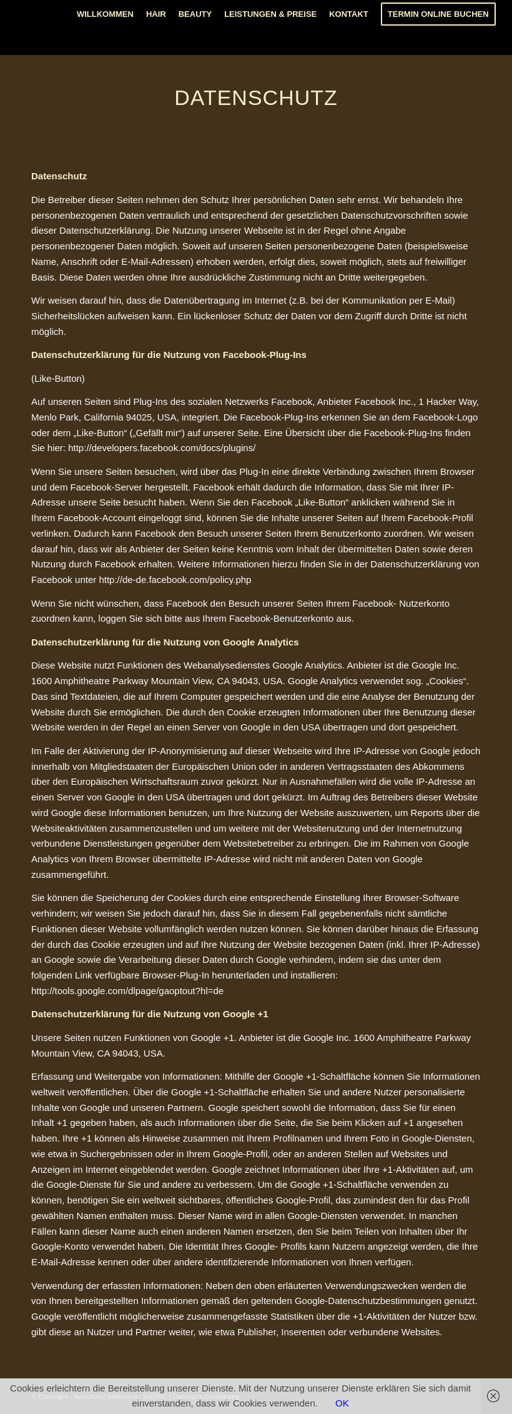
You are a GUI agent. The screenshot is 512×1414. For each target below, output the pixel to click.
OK (342, 1403)
